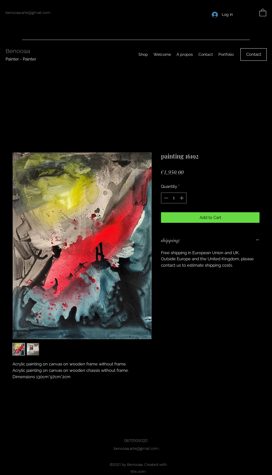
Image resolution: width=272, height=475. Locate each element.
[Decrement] (165, 198)
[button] (263, 12)
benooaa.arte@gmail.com (28, 12)
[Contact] (253, 54)
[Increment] (182, 198)
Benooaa (18, 50)
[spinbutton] (173, 198)
